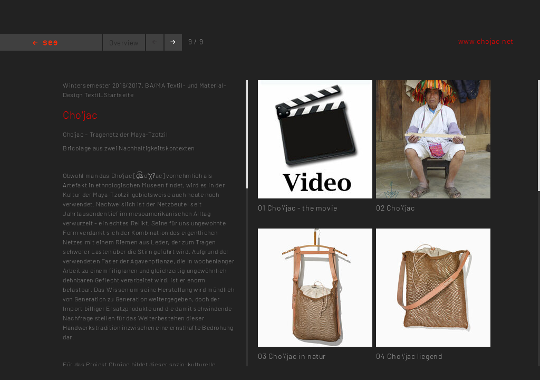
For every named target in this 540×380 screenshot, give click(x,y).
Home (45, 43)
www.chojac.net (486, 40)
